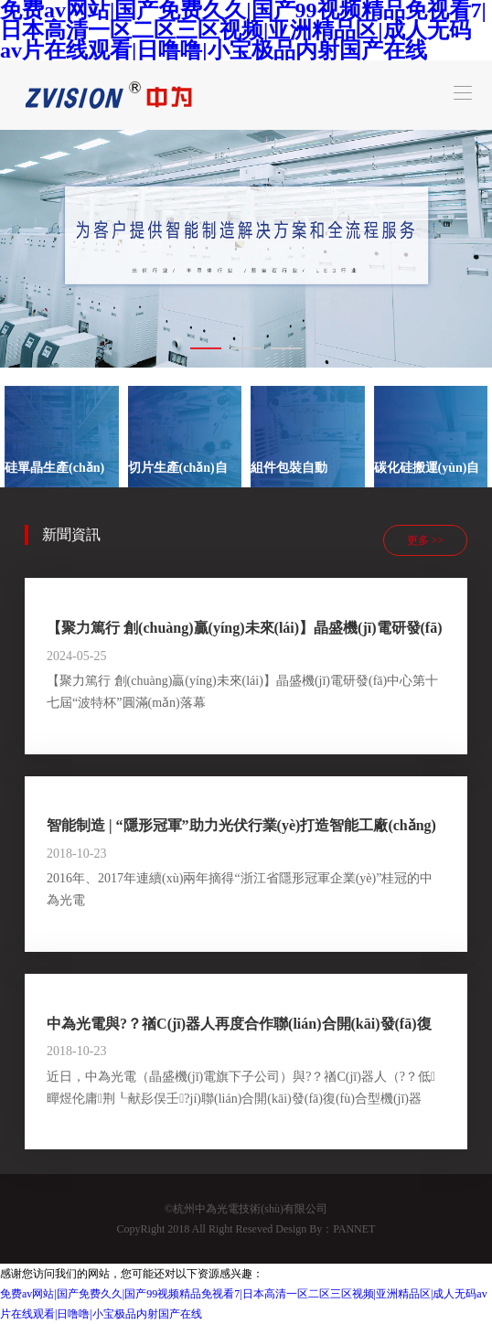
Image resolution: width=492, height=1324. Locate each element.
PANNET (354, 1229)
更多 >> (425, 540)
